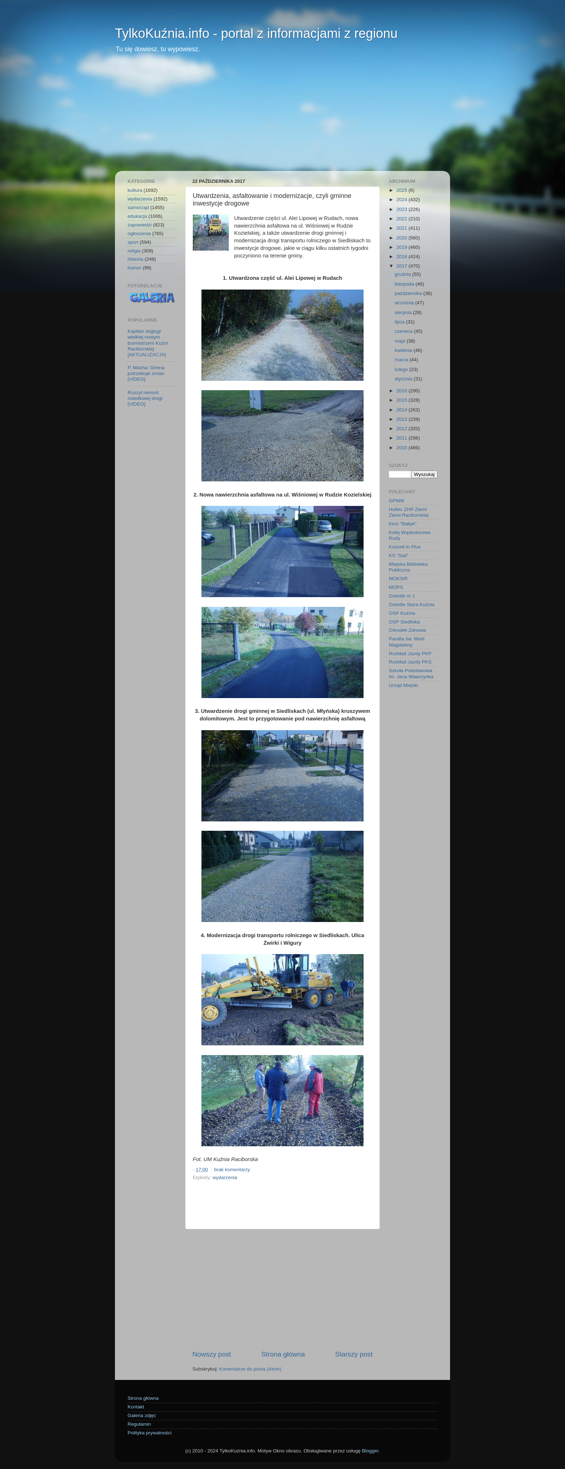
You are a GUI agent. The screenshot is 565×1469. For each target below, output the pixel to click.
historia (135, 259)
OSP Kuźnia (402, 613)
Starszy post (354, 1354)
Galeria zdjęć (142, 1415)
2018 (402, 256)
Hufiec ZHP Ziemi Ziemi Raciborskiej (408, 512)
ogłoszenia (139, 233)
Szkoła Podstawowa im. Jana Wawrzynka (411, 673)
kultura (135, 190)
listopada (405, 284)
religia (134, 250)
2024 (402, 199)
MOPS (396, 587)
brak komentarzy (232, 1169)
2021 (402, 228)
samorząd (138, 207)
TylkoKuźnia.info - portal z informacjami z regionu (256, 33)
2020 (402, 238)
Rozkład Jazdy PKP (410, 653)
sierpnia (404, 312)
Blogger (370, 1450)
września (405, 302)
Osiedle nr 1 (402, 596)
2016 (402, 390)
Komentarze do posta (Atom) (250, 1369)
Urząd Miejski (403, 685)
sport (133, 242)
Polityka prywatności (150, 1432)
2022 (402, 218)
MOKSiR (398, 578)
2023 (402, 209)
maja (400, 341)
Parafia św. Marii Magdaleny (406, 641)
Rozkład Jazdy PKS (410, 662)
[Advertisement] (282, 116)
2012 (402, 428)
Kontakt (136, 1407)
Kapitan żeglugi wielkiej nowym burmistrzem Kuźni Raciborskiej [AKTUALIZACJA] (148, 342)
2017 (402, 266)
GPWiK (397, 500)
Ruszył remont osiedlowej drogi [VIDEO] (145, 398)
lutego (402, 369)
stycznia (404, 378)
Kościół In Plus (405, 547)
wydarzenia (225, 1177)
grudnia (403, 274)
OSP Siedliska (404, 622)
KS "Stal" (399, 555)
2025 (402, 190)
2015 (402, 400)
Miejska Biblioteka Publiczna (408, 567)
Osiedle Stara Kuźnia (412, 604)
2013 (402, 419)
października (409, 293)
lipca (400, 322)
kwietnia (404, 350)
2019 (402, 247)
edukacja (137, 216)
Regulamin (139, 1424)
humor (134, 267)
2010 (402, 447)
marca (402, 359)
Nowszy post (211, 1354)
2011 (402, 438)
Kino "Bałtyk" (403, 523)
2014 (402, 410)
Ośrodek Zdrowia (407, 630)
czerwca (404, 331)
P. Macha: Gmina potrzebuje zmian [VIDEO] (146, 373)
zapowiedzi (140, 225)
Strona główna (283, 1354)
